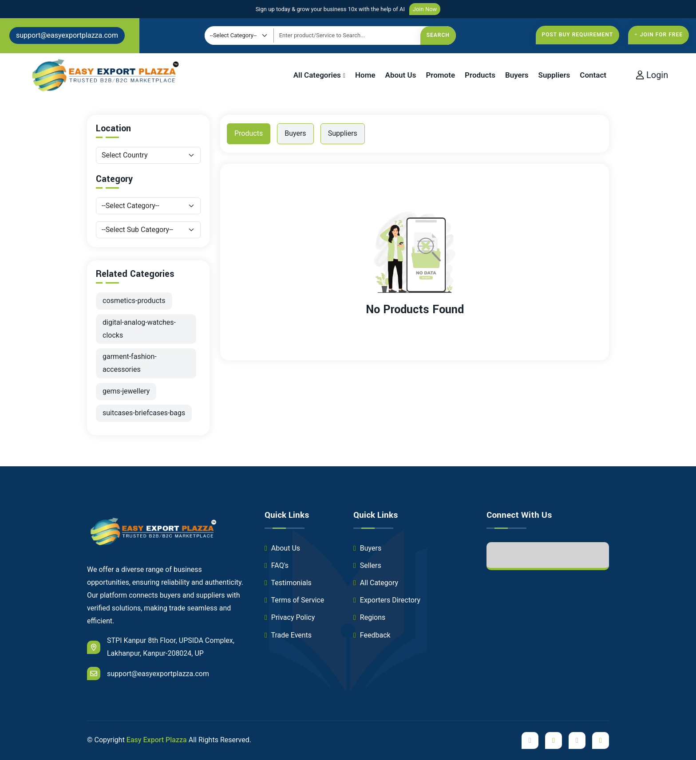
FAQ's (277, 565)
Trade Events (288, 635)
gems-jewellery (126, 391)
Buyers (517, 75)
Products (480, 75)
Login (652, 75)
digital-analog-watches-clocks (139, 328)
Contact (593, 75)
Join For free (658, 35)
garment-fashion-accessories (130, 363)
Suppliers (554, 75)
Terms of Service (294, 600)
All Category (375, 583)
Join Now (425, 9)
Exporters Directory (386, 600)
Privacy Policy (290, 617)
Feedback (372, 635)
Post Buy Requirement (577, 35)
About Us (400, 75)
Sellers (367, 565)
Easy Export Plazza (157, 740)
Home (365, 75)
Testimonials (288, 583)
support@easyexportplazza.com (67, 35)
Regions (369, 617)
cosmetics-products (134, 300)
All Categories (317, 75)
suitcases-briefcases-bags (144, 413)
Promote (440, 75)
